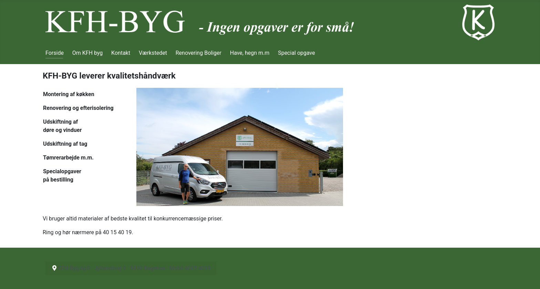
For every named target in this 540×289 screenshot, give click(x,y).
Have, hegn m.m (250, 53)
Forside (54, 53)
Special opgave (296, 53)
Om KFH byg (87, 53)
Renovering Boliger (198, 53)
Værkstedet (153, 53)
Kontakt (120, 53)
